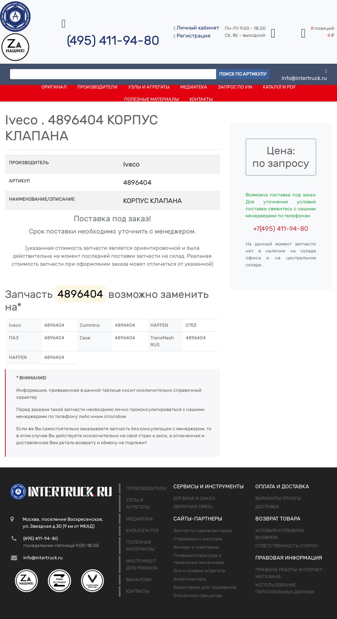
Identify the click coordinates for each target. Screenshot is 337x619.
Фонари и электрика (196, 547)
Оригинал (54, 87)
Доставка (267, 507)
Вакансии (138, 580)
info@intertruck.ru (304, 74)
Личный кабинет (196, 28)
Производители (97, 87)
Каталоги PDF (279, 87)
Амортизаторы (189, 579)
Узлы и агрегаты (149, 87)
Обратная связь (193, 507)
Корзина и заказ (194, 498)
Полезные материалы (151, 99)
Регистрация (192, 36)
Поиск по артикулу (242, 74)
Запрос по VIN (235, 87)
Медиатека (193, 87)
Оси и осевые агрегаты (199, 571)
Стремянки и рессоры (197, 539)
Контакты (201, 99)
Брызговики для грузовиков (204, 587)
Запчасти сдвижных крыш (202, 530)
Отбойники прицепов (197, 595)
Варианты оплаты (278, 498)
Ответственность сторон (286, 546)
